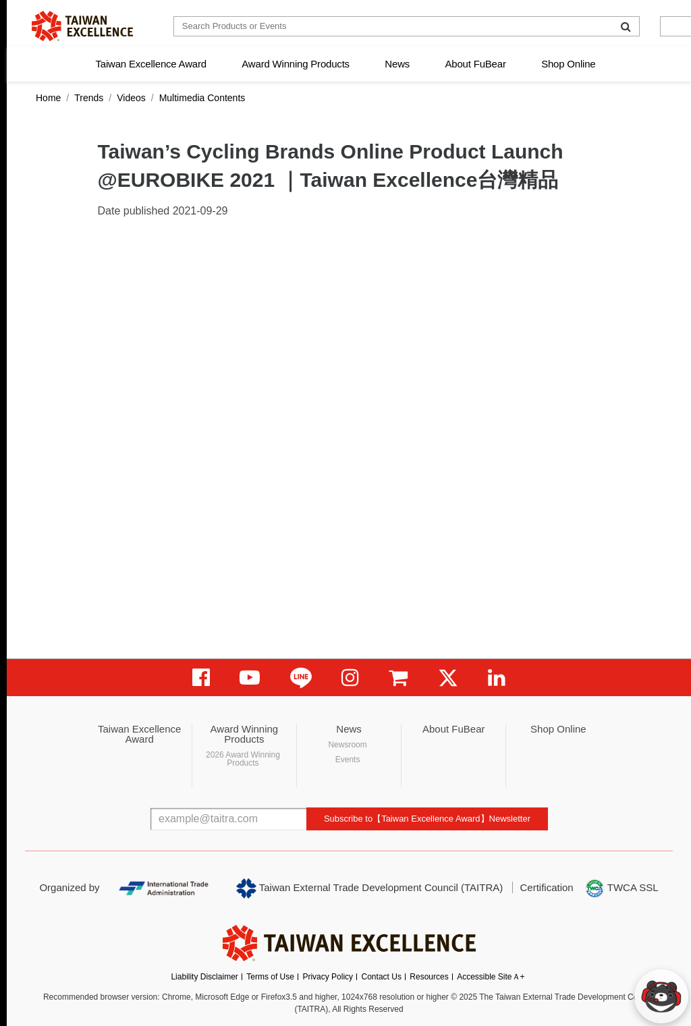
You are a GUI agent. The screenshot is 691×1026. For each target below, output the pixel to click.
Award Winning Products (296, 63)
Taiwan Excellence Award (150, 63)
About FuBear (475, 63)
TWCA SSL (621, 888)
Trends (88, 97)
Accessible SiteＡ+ (490, 976)
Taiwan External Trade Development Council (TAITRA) (369, 888)
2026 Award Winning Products (243, 759)
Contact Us (382, 976)
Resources (429, 976)
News (397, 63)
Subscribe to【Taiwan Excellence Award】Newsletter (427, 819)
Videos (131, 97)
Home (48, 97)
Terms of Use (270, 976)
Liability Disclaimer (204, 976)
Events (347, 760)
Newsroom (347, 745)
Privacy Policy (327, 976)
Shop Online (568, 63)
